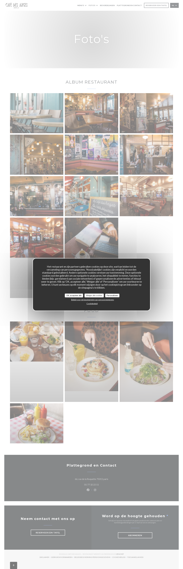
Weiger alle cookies (94, 295)
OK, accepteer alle (73, 295)
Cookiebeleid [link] (92, 303)
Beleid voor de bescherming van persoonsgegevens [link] (92, 300)
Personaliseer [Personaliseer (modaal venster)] (112, 295)
